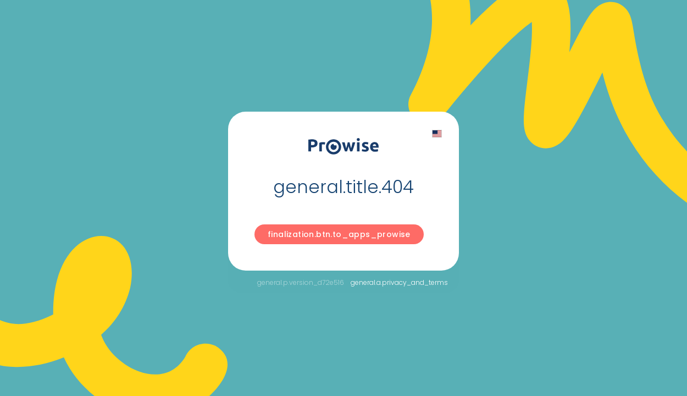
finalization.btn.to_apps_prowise (339, 234)
